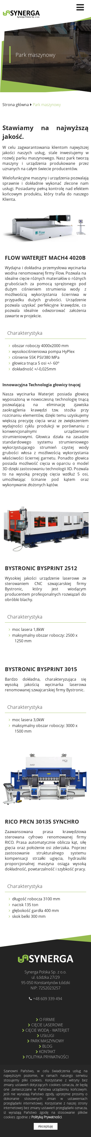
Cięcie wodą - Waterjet (47, 1030)
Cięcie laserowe (47, 1025)
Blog (47, 1046)
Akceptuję (45, 1126)
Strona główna (15, 104)
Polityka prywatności (47, 1057)
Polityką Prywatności (46, 1117)
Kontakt (47, 1051)
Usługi (47, 1035)
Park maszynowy (47, 1041)
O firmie (47, 1019)
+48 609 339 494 (47, 998)
